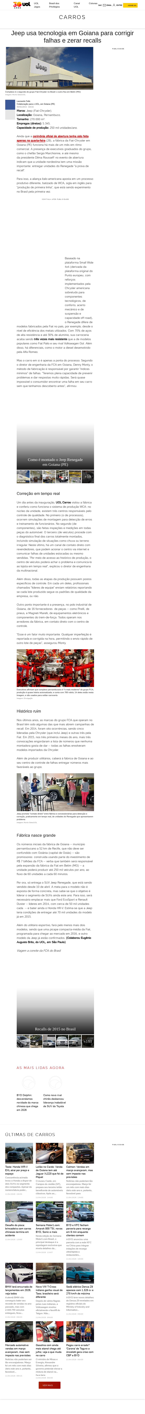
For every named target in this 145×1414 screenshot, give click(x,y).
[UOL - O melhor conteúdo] (22, 5)
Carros (72, 17)
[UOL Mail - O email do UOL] (107, 5)
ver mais (49, 1385)
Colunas (93, 3)
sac (100, 5)
